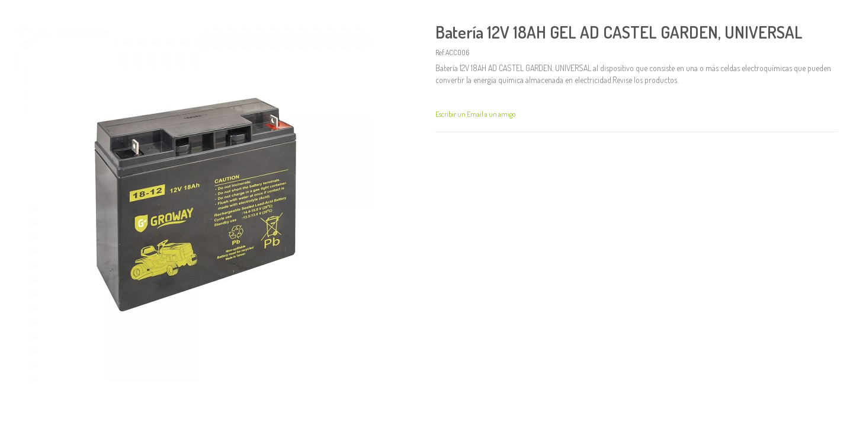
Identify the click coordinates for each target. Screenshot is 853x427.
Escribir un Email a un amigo (475, 114)
